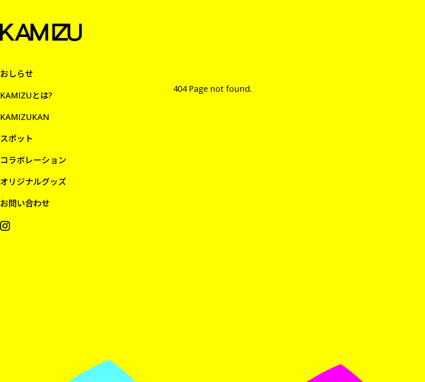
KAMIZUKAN (24, 116)
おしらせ (16, 73)
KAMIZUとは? (26, 95)
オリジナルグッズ (33, 181)
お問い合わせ (25, 203)
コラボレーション (33, 160)
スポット (16, 138)
